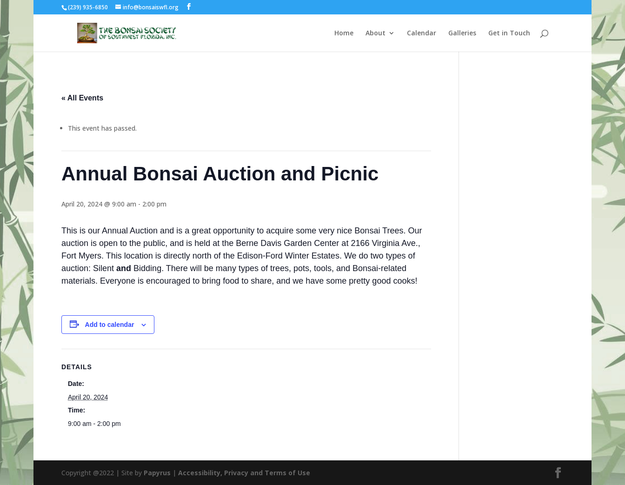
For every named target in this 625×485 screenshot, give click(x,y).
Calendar (421, 33)
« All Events (82, 98)
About (376, 33)
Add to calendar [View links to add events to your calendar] (109, 324)
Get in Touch (509, 33)
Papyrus (157, 472)
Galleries (462, 33)
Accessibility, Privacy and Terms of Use (244, 472)
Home (343, 33)
